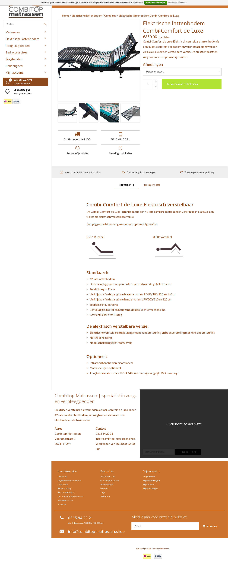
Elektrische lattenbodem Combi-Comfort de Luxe (148, 15)
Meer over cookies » (177, 3)
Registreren (149, 476)
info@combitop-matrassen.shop (115, 438)
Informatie (126, 184)
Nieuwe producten (109, 480)
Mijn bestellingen (151, 480)
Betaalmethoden (66, 492)
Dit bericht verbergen (155, 3)
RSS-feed (105, 496)
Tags (102, 492)
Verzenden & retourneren (70, 496)
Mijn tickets (148, 484)
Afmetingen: (153, 64)
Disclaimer (63, 484)
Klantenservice (65, 500)
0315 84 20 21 (104, 433)
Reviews (152, 184)
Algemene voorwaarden (69, 480)
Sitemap (62, 504)
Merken (104, 488)
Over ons (62, 476)
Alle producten (107, 476)
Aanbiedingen (107, 484)
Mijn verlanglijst (150, 488)
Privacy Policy (64, 488)
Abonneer (210, 526)
